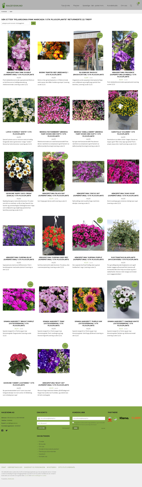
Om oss (41, 446)
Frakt (3, 467)
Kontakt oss (43, 456)
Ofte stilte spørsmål (66, 467)
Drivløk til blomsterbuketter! (49, 449)
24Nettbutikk (11, 479)
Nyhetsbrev (51, 467)
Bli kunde (42, 444)
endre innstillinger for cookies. (38, 475)
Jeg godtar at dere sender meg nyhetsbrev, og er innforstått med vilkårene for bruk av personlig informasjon (88, 424)
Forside (41, 441)
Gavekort (42, 454)
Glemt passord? (66, 428)
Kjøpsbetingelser (15, 467)
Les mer (103, 428)
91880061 (9, 420)
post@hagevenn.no (11, 423)
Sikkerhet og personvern (34, 467)
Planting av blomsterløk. (47, 451)
